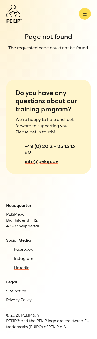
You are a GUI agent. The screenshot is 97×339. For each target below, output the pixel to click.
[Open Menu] (6, 29)
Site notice (23, 253)
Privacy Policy (27, 264)
